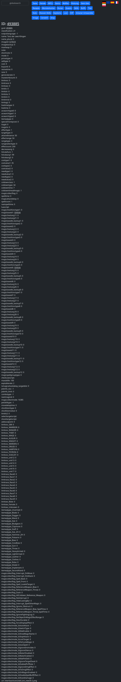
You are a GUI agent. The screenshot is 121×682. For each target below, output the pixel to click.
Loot (66, 13)
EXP (71, 13)
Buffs (83, 8)
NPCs (50, 3)
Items (57, 3)
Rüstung (75, 3)
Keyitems (57, 13)
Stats (35, 13)
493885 (13, 23)
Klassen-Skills (45, 13)
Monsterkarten (48, 8)
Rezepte (36, 8)
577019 (12, 42)
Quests (69, 8)
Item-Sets (85, 3)
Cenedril (44, 18)
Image (35, 18)
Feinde (43, 3)
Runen (60, 8)
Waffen (66, 3)
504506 (17, 212)
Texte (35, 3)
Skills (76, 8)
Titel (90, 8)
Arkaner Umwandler (84, 13)
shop (52, 18)
